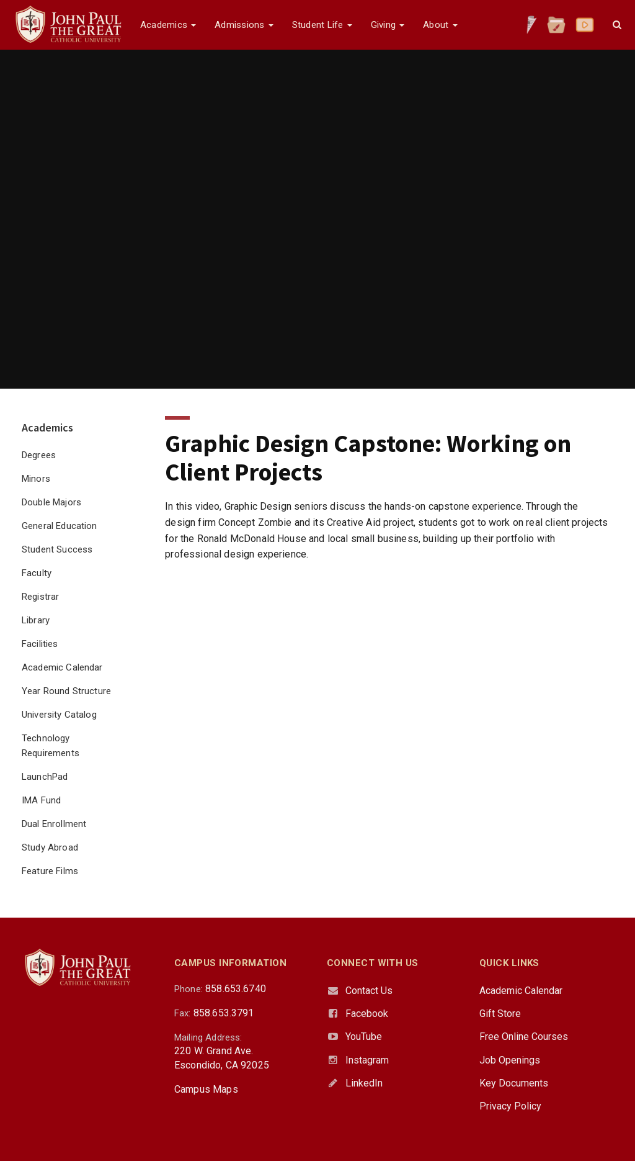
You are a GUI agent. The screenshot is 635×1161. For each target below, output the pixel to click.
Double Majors (51, 502)
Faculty (36, 573)
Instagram (367, 1060)
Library (36, 620)
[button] (617, 25)
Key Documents (513, 1083)
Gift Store (500, 1013)
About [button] (440, 24)
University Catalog (59, 714)
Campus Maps (206, 1089)
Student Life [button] (322, 24)
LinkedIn (364, 1083)
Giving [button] (388, 24)
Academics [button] (168, 24)
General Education (59, 525)
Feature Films (50, 871)
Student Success (57, 549)
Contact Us (369, 990)
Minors (36, 478)
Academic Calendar (62, 667)
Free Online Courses (523, 1036)
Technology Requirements (50, 746)
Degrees (39, 455)
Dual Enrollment (54, 823)
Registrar (40, 596)
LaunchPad (45, 776)
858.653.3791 (223, 1013)
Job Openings (509, 1060)
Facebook (366, 1013)
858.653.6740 (235, 989)
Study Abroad (50, 847)
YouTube (363, 1036)
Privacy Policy (510, 1106)
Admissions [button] (244, 24)
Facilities (40, 643)
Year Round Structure (66, 691)
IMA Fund (41, 800)
